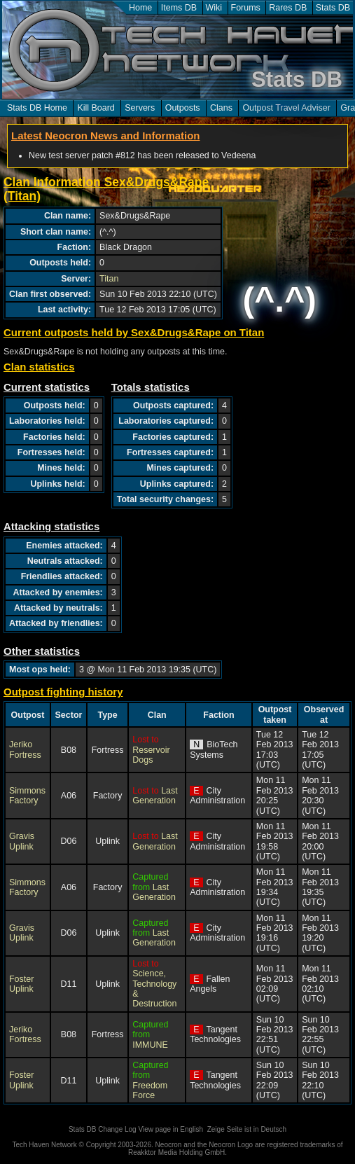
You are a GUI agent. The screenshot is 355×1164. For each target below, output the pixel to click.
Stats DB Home (37, 108)
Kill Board (95, 108)
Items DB (179, 8)
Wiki (214, 8)
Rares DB (288, 8)
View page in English (170, 1129)
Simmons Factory (27, 795)
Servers (140, 108)
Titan (108, 279)
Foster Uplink (21, 984)
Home (140, 8)
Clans (221, 108)
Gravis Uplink (21, 841)
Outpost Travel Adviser (286, 108)
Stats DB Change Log (103, 1129)
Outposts (182, 108)
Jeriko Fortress (25, 749)
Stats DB (333, 8)
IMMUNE (150, 1045)
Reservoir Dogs (150, 755)
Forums (245, 8)
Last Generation (154, 795)
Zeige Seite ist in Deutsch (246, 1129)
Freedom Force (149, 1090)
